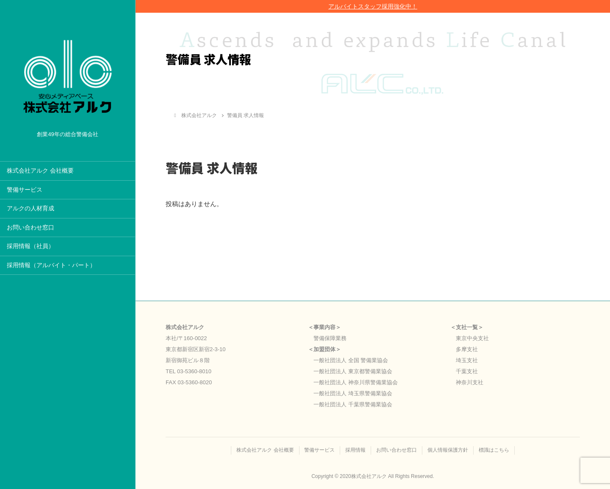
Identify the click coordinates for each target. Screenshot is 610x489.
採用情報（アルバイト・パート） (51, 265)
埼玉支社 (467, 360)
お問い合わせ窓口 (30, 227)
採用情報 (355, 450)
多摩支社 (467, 349)
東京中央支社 (472, 338)
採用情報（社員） (30, 246)
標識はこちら (494, 450)
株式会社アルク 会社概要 (40, 171)
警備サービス (24, 190)
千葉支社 (467, 371)
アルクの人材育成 (30, 208)
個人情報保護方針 (448, 450)
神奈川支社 (469, 382)
